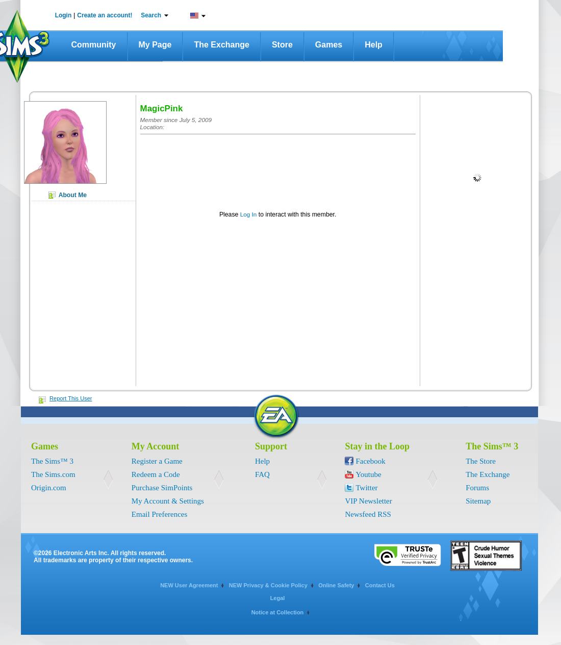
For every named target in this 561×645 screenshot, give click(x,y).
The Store (481, 461)
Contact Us (380, 585)
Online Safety (336, 585)
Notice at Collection (277, 612)
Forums (477, 488)
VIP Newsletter (368, 501)
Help (373, 44)
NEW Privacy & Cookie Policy (268, 585)
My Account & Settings (168, 501)
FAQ (262, 474)
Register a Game (157, 461)
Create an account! (104, 15)
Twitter (366, 488)
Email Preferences (160, 514)
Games (328, 44)
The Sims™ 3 (52, 461)
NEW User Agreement (189, 585)
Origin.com (48, 488)
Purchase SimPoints (162, 488)
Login (63, 15)
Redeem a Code (156, 474)
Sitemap (478, 501)
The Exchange (221, 44)
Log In (248, 214)
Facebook (370, 461)
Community (93, 44)
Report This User (70, 398)
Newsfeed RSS (368, 514)
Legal (277, 598)
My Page (155, 44)
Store (282, 44)
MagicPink (161, 108)
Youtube (368, 474)
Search (151, 15)
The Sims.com (53, 474)
